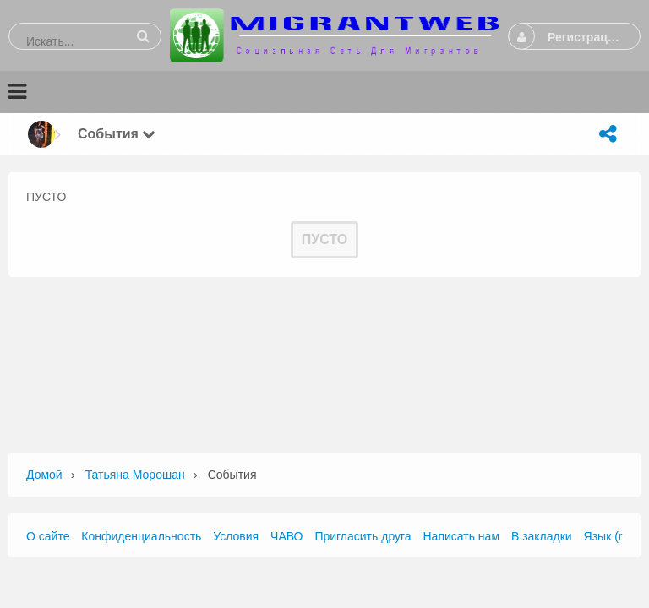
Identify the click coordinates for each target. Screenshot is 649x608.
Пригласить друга (362, 536)
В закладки (541, 536)
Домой (44, 474)
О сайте (47, 536)
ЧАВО (286, 536)
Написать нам (461, 536)
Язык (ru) (608, 536)
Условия (236, 536)
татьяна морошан (135, 474)
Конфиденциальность (141, 536)
